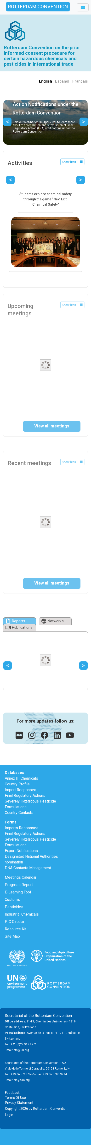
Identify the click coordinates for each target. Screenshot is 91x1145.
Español (62, 81)
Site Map (12, 936)
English (45, 81)
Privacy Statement (19, 1103)
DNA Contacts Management (28, 868)
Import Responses (20, 790)
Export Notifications (21, 850)
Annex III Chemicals (21, 778)
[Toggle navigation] (83, 7)
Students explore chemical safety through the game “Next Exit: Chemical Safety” (45, 199)
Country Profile (17, 784)
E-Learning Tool (18, 892)
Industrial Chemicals (22, 914)
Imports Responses (21, 828)
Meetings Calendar (20, 877)
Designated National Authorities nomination (31, 859)
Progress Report (19, 884)
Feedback (12, 1093)
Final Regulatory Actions (25, 795)
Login (9, 1115)
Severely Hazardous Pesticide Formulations (30, 804)
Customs (12, 899)
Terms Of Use (15, 1098)
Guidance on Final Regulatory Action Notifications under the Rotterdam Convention (45, 104)
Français (80, 81)
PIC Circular (14, 921)
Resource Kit (15, 929)
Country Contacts (19, 812)
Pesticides (14, 907)
